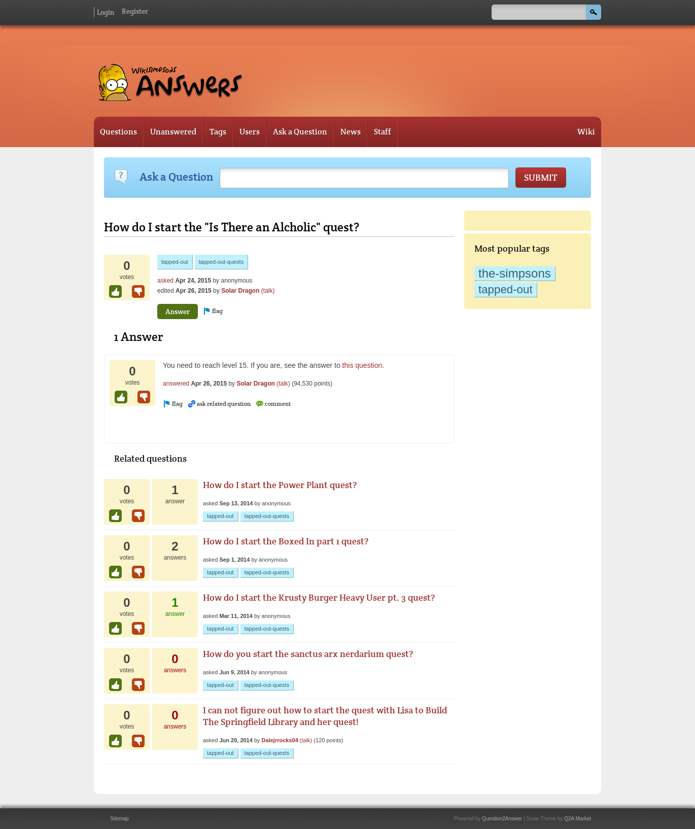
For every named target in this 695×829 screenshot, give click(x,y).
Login (105, 12)
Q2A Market (577, 818)
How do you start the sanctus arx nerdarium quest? (308, 654)
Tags (218, 131)
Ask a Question (300, 131)
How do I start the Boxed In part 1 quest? (285, 541)
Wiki (586, 131)
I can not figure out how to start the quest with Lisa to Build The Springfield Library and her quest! (325, 716)
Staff (382, 131)
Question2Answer (502, 818)
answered (176, 383)
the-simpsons (514, 273)
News (350, 131)
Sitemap (119, 818)
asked (165, 280)
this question (362, 365)
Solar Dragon (240, 290)
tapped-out (505, 289)
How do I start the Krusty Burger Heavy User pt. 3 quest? (319, 597)
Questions (118, 131)
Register (135, 11)
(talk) (268, 290)
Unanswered (173, 131)
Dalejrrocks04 (280, 740)
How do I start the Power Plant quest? (280, 485)
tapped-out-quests (221, 262)
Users (249, 131)
